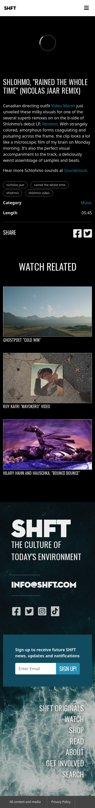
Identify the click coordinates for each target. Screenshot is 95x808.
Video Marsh (63, 106)
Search (73, 774)
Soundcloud (75, 170)
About (75, 752)
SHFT (10, 8)
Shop (76, 730)
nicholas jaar (15, 185)
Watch (74, 719)
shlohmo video (39, 193)
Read (77, 741)
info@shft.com (43, 585)
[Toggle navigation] (86, 8)
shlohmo (12, 193)
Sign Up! (68, 668)
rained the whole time (49, 185)
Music (86, 202)
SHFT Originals (61, 708)
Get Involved (65, 763)
